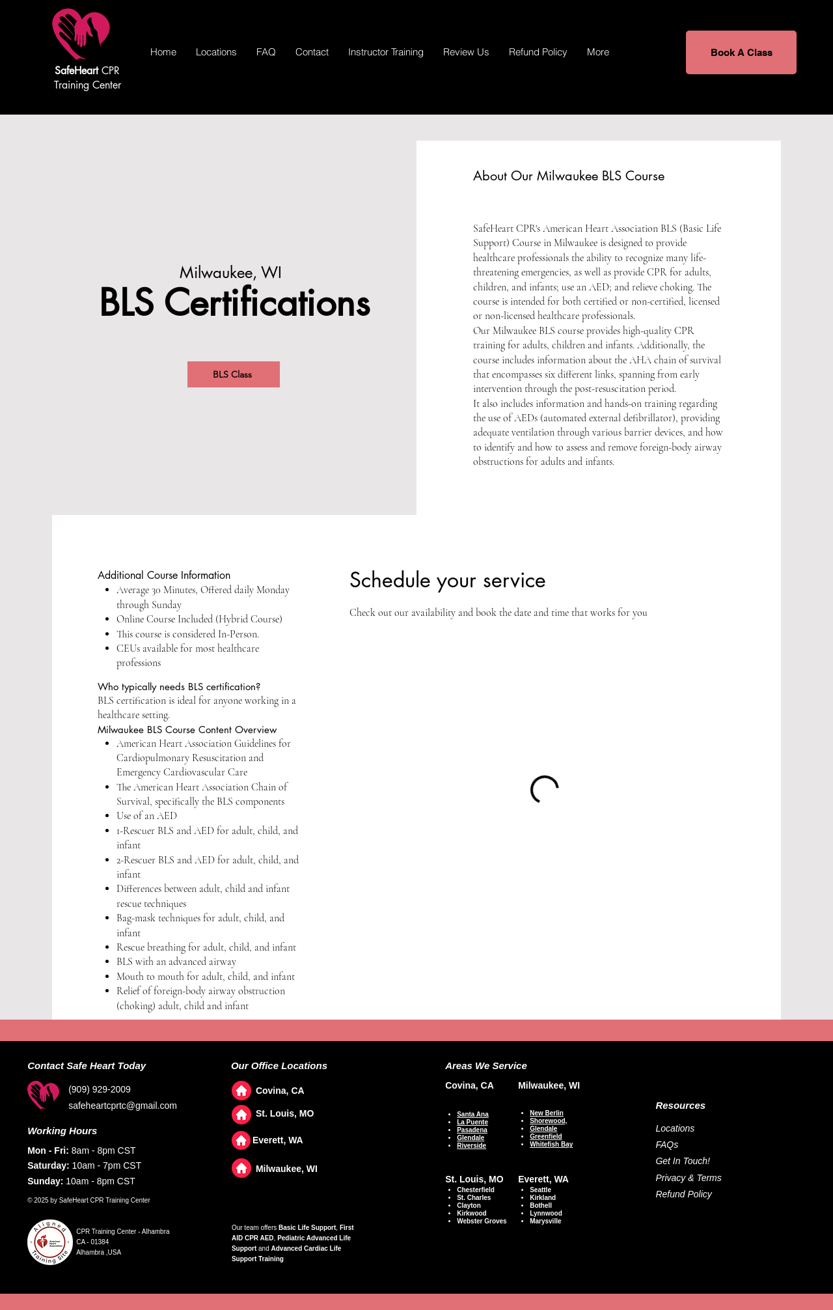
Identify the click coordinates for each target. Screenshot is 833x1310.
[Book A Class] (741, 52)
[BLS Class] (233, 374)
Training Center (87, 85)
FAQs (666, 1144)
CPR (87, 70)
